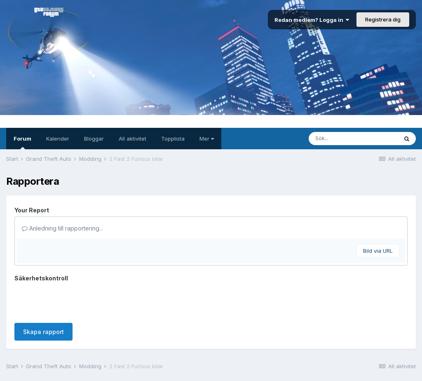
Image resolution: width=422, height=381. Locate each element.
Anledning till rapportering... (62, 228)
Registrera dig (383, 19)
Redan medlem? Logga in (311, 19)
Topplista (173, 138)
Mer (206, 138)
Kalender (57, 138)
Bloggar (94, 138)
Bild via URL (378, 250)
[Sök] (353, 138)
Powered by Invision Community (211, 369)
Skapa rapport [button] (43, 299)
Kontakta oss (211, 358)
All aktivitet (132, 138)
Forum (22, 142)
